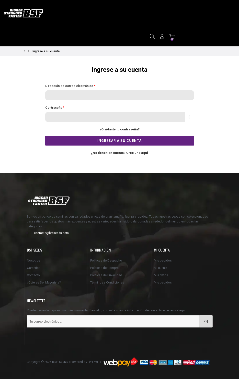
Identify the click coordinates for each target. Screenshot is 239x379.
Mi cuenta (161, 268)
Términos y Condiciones (107, 282)
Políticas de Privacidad (106, 275)
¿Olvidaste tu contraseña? (120, 129)
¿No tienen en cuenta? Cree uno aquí (119, 153)
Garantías (33, 268)
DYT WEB (94, 362)
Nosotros (33, 260)
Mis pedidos (163, 260)
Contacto (33, 275)
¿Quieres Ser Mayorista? (44, 282)
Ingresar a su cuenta (119, 141)
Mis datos (161, 275)
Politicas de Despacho (106, 260)
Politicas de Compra (104, 268)
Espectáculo (189, 117)
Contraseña (54, 107)
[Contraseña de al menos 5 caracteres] (115, 117)
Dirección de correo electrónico (69, 86)
